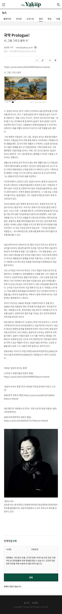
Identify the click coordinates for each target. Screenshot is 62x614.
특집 (49, 18)
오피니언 (30, 18)
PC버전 (35, 602)
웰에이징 (7, 18)
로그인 (26, 602)
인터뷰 (19, 18)
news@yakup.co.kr (24, 47)
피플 (58, 18)
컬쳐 (41, 19)
